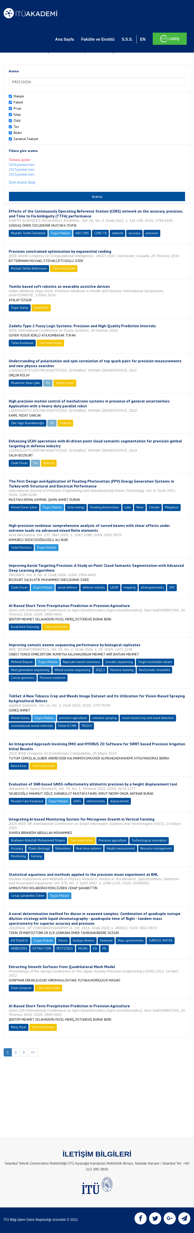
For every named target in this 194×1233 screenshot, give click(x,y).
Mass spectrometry (130, 940)
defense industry (94, 587)
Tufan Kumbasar (22, 343)
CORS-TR (100, 233)
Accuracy (17, 848)
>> (32, 1052)
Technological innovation (149, 840)
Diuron (62, 940)
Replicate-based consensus (81, 662)
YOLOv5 (87, 726)
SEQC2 (100, 670)
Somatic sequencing (119, 662)
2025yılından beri (21, 169)
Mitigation (171, 507)
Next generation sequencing (30, 670)
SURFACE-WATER (160, 940)
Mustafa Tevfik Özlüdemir (28, 233)
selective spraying (104, 718)
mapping (129, 587)
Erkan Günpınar (21, 988)
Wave (139, 507)
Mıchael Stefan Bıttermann (29, 268)
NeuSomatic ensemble (154, 670)
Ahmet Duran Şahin (24, 507)
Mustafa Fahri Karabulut (27, 801)
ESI (95, 948)
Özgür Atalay (19, 308)
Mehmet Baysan (22, 662)
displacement (119, 801)
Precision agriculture (112, 840)
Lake (128, 507)
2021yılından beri (21, 174)
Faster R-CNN (67, 726)
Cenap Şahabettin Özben (27, 896)
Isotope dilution (83, 940)
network (117, 233)
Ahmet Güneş (20, 718)
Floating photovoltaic (104, 507)
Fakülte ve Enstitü (97, 39)
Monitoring (18, 856)
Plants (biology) (39, 848)
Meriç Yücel (18, 1027)
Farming (36, 856)
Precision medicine (52, 678)
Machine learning (122, 670)
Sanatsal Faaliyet (26, 139)
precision (152, 233)
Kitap (17, 114)
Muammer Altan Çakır (25, 383)
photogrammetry (152, 587)
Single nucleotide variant (155, 662)
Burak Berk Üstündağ (25, 627)
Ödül (17, 120)
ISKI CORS (82, 233)
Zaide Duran (19, 463)
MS (104, 948)
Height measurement (121, 848)
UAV (172, 587)
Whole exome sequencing (72, 670)
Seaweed (106, 940)
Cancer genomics (22, 678)
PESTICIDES (65, 948)
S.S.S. (127, 39)
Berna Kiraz (18, 766)
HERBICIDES (19, 948)
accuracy (134, 233)
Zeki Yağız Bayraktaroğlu (27, 423)
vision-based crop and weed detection (148, 718)
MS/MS (83, 948)
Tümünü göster (20, 160)
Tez (16, 126)
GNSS (77, 801)
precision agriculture (73, 718)
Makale (19, 96)
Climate (154, 507)
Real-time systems (88, 848)
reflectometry (95, 801)
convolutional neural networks (32, 726)
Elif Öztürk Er (19, 940)
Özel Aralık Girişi (22, 182)
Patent (18, 102)
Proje (17, 108)
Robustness (63, 848)
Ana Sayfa (64, 39)
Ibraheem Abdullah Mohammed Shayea (38, 840)
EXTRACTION (42, 948)
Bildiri (18, 133)
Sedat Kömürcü (21, 547)
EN (142, 39)
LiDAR (114, 587)
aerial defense (67, 587)
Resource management (156, 848)
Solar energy (75, 507)
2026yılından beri (21, 164)
